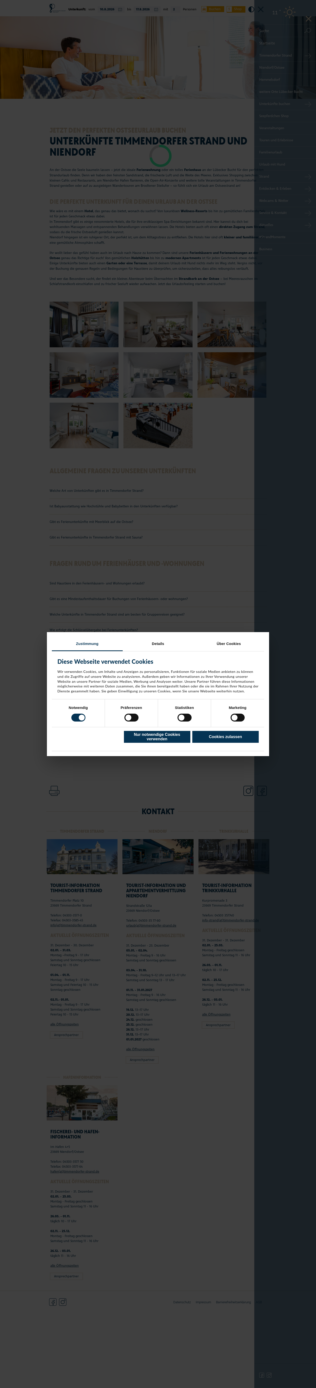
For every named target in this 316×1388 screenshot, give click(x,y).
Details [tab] (158, 643)
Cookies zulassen (225, 737)
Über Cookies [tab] (229, 643)
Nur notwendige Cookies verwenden (157, 736)
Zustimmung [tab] (87, 643)
